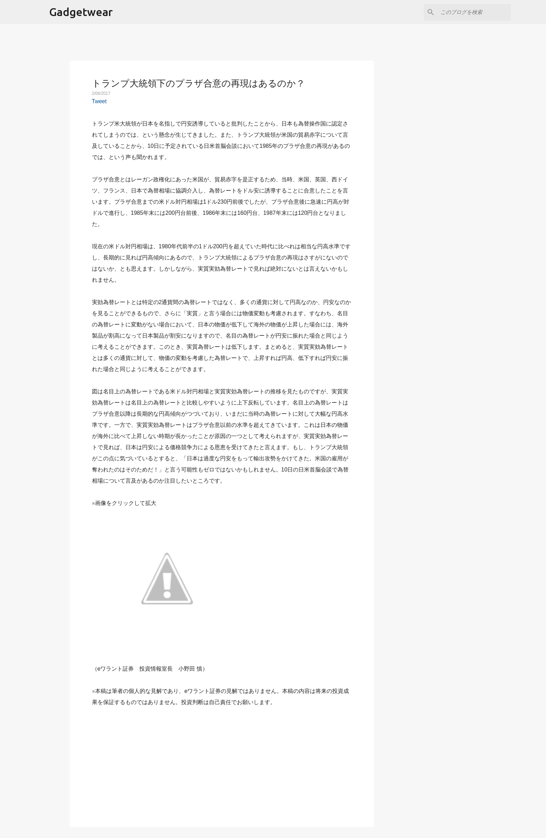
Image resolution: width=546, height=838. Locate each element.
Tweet (99, 101)
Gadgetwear (81, 12)
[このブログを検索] (474, 12)
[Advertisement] (222, 762)
